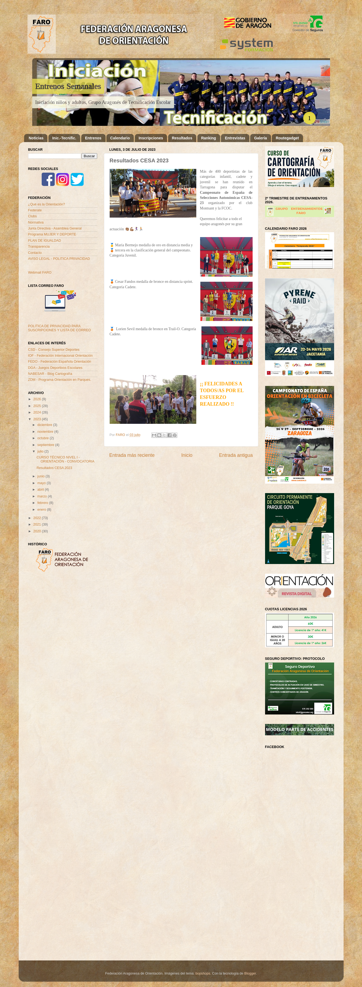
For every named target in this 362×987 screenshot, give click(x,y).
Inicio (186, 455)
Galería (260, 138)
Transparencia (39, 246)
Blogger (250, 973)
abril (41, 489)
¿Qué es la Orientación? (46, 204)
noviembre (45, 432)
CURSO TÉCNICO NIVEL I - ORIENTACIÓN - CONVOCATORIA (65, 459)
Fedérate (35, 210)
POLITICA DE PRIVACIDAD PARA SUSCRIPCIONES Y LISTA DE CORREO (59, 328)
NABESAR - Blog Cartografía (50, 374)
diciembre (45, 425)
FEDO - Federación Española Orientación (59, 361)
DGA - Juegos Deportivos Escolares (55, 368)
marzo (42, 496)
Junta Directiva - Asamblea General (55, 228)
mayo (42, 483)
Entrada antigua (236, 455)
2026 (37, 399)
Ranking (208, 138)
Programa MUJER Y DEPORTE (52, 234)
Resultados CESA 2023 (54, 468)
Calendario (120, 138)
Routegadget (287, 138)
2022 (37, 518)
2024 (37, 412)
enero (42, 509)
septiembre (46, 445)
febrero (43, 503)
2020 (37, 531)
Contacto (35, 253)
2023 (37, 419)
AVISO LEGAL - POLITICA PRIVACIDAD (59, 259)
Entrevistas (235, 138)
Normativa (36, 222)
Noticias (36, 138)
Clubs (32, 216)
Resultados (182, 138)
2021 (37, 524)
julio (40, 451)
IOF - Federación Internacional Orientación (60, 356)
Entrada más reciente (132, 455)
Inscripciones (151, 138)
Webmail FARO (40, 272)
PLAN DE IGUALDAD (44, 240)
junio (41, 476)
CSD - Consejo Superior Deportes (54, 350)
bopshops (202, 973)
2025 (37, 406)
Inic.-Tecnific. (64, 138)
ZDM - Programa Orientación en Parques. (59, 380)
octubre (43, 438)
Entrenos (93, 138)
